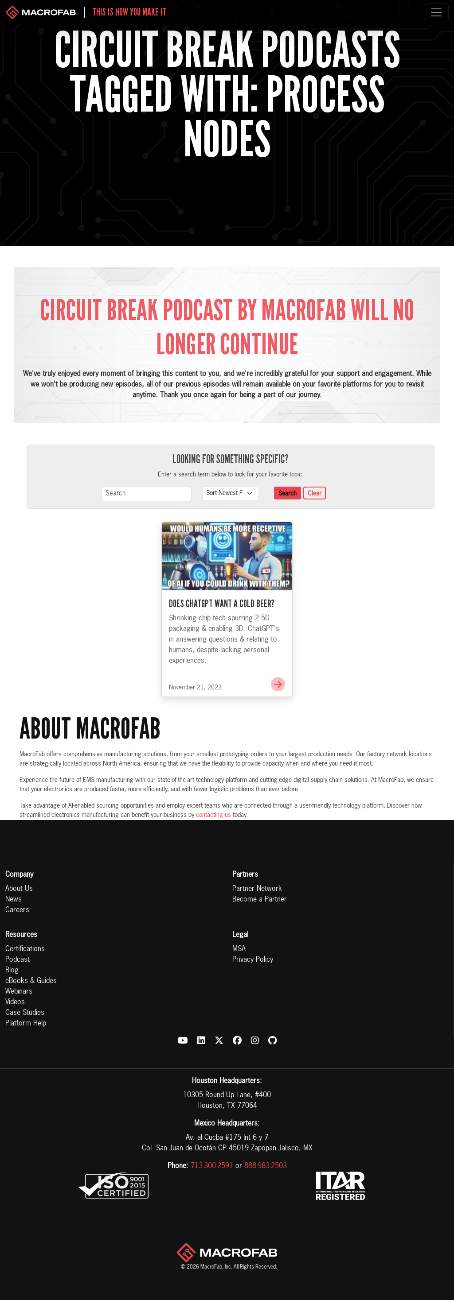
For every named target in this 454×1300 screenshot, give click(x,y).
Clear (314, 494)
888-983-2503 (265, 1166)
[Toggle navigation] (436, 12)
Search (287, 494)
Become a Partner (259, 899)
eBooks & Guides (31, 981)
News (13, 899)
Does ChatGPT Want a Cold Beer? (221, 616)
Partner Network (257, 889)
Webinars (18, 991)
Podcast (17, 959)
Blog (12, 970)
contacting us (213, 815)
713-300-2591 (212, 1166)
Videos (15, 1002)
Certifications (25, 949)
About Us (19, 889)
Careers (17, 910)
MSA (239, 949)
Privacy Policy (252, 959)
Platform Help (25, 1023)
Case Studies (24, 1013)
